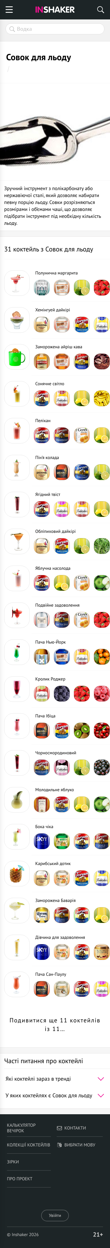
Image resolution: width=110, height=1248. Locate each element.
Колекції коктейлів (28, 1145)
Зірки (13, 1162)
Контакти (71, 1128)
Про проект (19, 1179)
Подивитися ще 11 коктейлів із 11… (55, 1025)
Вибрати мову (76, 1145)
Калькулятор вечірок (21, 1128)
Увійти (55, 1215)
